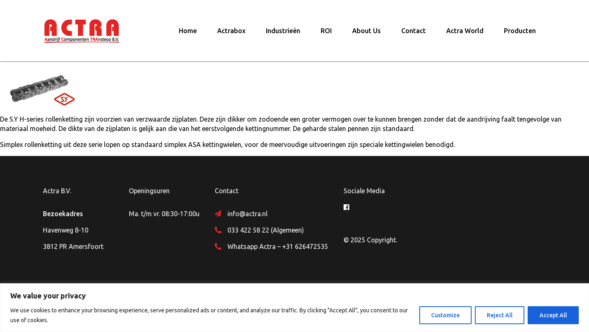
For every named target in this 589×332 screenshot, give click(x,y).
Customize (445, 315)
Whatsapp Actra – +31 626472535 (277, 246)
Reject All (500, 315)
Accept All (553, 315)
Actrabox (231, 30)
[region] (294, 307)
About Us (366, 30)
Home (188, 30)
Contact (413, 30)
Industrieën (283, 30)
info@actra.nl (247, 213)
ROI (326, 30)
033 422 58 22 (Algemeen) (265, 230)
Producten (520, 30)
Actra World (464, 30)
